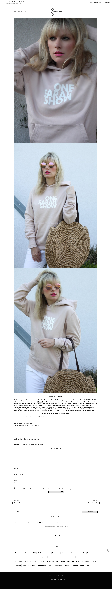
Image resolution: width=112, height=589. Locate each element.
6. (59, 535)
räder (24, 565)
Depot (35, 557)
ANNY (34, 552)
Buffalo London (81, 552)
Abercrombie (18, 552)
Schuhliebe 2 (65, 522)
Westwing (67, 565)
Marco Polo (70, 561)
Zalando (82, 565)
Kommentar (56, 448)
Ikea (20, 561)
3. (53, 535)
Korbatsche (26, 425)
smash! (50, 565)
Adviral (66, 526)
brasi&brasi (71, 552)
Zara (88, 565)
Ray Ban (93, 561)
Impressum (106, 2)
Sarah (24, 11)
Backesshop (46, 552)
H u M (92, 557)
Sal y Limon (31, 565)
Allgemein (27, 552)
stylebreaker (90, 407)
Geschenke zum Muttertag (21, 522)
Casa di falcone (91, 552)
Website (16, 481)
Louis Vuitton (50, 561)
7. (61, 535)
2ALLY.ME (40, 402)
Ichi (16, 561)
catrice (22, 557)
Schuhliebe (73, 522)
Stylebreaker (35, 425)
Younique (75, 565)
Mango (63, 561)
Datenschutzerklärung (60, 576)
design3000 (43, 557)
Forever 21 (61, 557)
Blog (91, 2)
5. (57, 535)
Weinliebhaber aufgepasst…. (36, 522)
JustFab (36, 561)
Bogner (64, 552)
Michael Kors (79, 561)
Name (16, 468)
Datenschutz (98, 2)
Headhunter (80, 557)
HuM (87, 557)
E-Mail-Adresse (19, 474)
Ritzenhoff (18, 565)
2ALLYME (19, 425)
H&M (73, 557)
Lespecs (42, 561)
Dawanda (29, 557)
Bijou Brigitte (56, 552)
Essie (55, 557)
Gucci (68, 557)
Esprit (50, 557)
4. (55, 535)
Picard (87, 561)
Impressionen (27, 561)
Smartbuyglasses (41, 565)
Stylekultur (15, 1)
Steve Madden (58, 565)
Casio (16, 557)
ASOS (39, 552)
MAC (57, 561)
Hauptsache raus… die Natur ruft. (53, 522)
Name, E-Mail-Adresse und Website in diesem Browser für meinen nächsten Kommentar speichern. (45, 489)
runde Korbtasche (77, 407)
